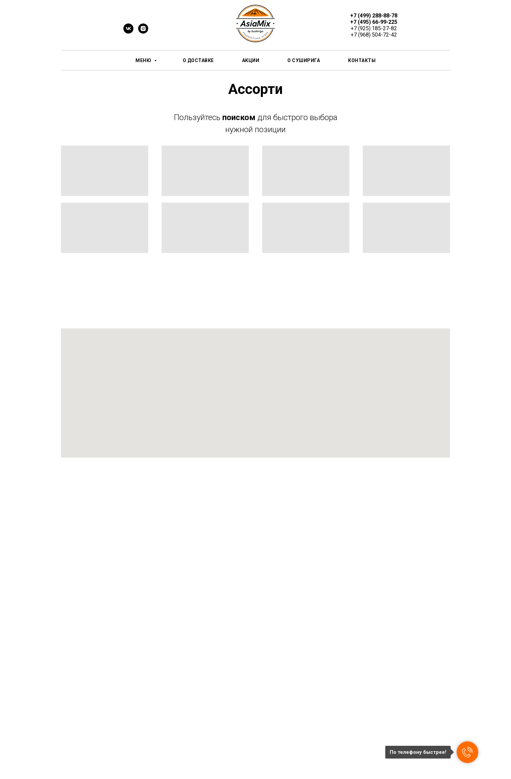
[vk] (128, 32)
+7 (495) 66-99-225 (373, 22)
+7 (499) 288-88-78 (373, 15)
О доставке (198, 60)
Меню (144, 60)
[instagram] (143, 32)
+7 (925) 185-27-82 (374, 28)
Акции (251, 60)
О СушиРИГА (303, 60)
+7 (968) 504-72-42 (374, 35)
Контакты (362, 60)
